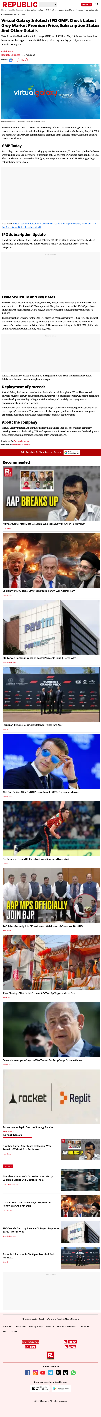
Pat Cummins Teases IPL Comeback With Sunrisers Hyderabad (36, 859)
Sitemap (50, 1326)
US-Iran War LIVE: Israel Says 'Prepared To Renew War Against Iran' (39, 591)
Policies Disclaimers (67, 1326)
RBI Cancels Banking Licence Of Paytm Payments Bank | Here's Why (39, 658)
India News (7, 528)
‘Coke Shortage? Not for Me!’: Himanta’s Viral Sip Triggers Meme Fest (39, 993)
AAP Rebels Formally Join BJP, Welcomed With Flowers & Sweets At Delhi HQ (43, 926)
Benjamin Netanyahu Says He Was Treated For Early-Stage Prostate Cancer (43, 1060)
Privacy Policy (35, 1326)
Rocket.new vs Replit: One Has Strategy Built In (28, 1127)
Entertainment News (10, 1184)
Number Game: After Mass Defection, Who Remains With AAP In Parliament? (44, 524)
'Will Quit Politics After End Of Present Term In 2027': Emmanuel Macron (41, 792)
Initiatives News (8, 1132)
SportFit (5, 729)
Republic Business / (16, 10)
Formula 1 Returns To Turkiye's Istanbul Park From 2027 (32, 725)
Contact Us (20, 1326)
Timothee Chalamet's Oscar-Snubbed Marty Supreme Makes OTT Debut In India (28, 1178)
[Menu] (95, 4)
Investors (84, 1326)
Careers (13, 1331)
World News (7, 595)
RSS (4, 1331)
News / (4, 10)
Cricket (5, 863)
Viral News (7, 997)
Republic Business (10, 55)
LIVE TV (86, 4)
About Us (7, 1326)
